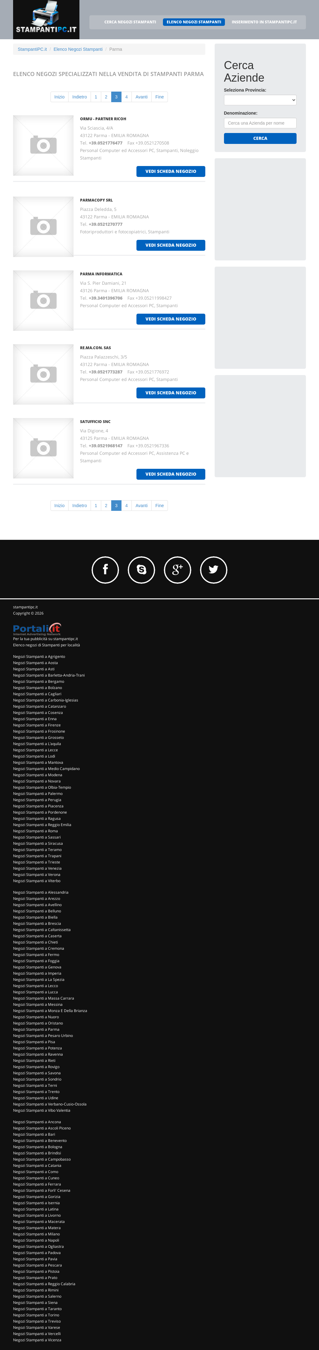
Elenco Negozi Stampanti (78, 49)
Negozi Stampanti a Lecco (35, 985)
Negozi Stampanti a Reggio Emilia (42, 824)
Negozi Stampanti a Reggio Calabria (44, 1283)
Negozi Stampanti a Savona (37, 1073)
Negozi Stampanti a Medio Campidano (46, 768)
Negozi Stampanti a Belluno (37, 911)
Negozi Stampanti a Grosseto (38, 737)
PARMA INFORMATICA (101, 274)
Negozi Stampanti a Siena (35, 1302)
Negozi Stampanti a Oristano (38, 1023)
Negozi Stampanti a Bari (34, 1134)
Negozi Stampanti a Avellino (37, 904)
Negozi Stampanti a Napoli (36, 1240)
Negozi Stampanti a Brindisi (37, 1153)
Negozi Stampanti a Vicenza (37, 1340)
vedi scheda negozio (170, 171)
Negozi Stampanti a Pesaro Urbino (43, 1035)
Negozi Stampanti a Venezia (37, 868)
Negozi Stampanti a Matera (37, 1227)
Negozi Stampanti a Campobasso (42, 1159)
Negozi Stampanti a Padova (37, 1252)
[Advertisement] (270, 206)
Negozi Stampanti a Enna (35, 718)
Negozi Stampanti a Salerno (37, 1296)
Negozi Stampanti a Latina (36, 1209)
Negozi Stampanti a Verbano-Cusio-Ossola (50, 1104)
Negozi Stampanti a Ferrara (37, 1184)
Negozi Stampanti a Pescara (37, 1265)
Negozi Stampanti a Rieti (34, 1060)
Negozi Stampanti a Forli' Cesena (41, 1190)
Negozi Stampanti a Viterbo (36, 880)
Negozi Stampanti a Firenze (37, 725)
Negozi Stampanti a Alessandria (41, 892)
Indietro (79, 96)
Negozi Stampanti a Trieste (36, 862)
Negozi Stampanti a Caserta (37, 936)
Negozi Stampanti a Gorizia (36, 1196)
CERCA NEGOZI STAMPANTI (130, 22)
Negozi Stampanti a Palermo (38, 793)
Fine (159, 96)
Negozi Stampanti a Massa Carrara (43, 998)
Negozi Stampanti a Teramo (37, 849)
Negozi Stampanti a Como (35, 1171)
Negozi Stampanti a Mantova (38, 762)
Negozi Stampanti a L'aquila (37, 743)
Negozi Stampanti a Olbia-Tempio (42, 787)
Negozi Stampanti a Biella (35, 917)
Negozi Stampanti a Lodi (34, 756)
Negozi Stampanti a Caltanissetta (42, 929)
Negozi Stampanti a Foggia (36, 960)
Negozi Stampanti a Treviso (37, 1321)
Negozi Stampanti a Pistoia (36, 1271)
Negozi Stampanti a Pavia (35, 1259)
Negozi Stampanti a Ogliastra (38, 1246)
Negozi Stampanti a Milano (36, 1234)
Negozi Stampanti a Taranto (37, 1308)
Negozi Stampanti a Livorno (37, 1215)
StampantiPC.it (32, 49)
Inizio (60, 96)
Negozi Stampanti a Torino (36, 1315)
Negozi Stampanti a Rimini (36, 1290)
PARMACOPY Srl (96, 200)
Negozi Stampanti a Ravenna (38, 1054)
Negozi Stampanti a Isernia (36, 1202)
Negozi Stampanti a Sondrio (37, 1079)
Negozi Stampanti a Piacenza (38, 806)
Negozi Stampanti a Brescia (37, 923)
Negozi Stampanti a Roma (35, 831)
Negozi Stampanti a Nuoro (36, 1017)
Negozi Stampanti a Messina (38, 1004)
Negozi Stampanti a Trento (36, 1091)
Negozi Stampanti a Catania (37, 1165)
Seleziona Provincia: (245, 90)
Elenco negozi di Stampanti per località (46, 645)
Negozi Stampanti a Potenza (37, 1048)
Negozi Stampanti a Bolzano (37, 687)
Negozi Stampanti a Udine (35, 1097)
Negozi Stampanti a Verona (36, 874)
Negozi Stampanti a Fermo (36, 954)
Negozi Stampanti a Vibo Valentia (41, 1110)
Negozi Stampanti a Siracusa (38, 843)
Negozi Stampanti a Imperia (37, 973)
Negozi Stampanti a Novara (37, 781)
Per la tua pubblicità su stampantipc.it (45, 638)
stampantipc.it (25, 607)
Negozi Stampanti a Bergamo (38, 681)
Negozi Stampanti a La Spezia (38, 979)
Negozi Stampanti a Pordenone (40, 812)
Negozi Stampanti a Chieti (35, 942)
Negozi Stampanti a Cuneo (36, 1178)
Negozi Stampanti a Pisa (34, 1041)
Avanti (142, 96)
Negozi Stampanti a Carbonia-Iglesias (45, 700)
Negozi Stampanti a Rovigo (36, 1066)
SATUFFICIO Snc (95, 421)
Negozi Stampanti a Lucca (35, 992)
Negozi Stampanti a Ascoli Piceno (42, 1128)
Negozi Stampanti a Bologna (37, 1146)
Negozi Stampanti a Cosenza (38, 712)
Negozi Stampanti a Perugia (37, 799)
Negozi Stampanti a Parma (36, 1029)
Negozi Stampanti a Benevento (40, 1140)
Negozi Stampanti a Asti (34, 669)
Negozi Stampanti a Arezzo (36, 898)
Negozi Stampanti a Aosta (35, 662)
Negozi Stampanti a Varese (36, 1327)
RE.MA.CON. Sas (95, 347)
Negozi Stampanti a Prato (35, 1277)
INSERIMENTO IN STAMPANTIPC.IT (264, 22)
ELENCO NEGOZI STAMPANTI (194, 22)
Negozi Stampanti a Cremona (38, 948)
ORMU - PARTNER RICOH (103, 118)
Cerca (260, 138)
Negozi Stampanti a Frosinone (39, 731)
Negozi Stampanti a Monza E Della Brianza (50, 1010)
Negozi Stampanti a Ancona (37, 1121)
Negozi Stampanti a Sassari (37, 837)
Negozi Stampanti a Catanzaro (39, 706)
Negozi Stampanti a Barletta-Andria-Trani (49, 675)
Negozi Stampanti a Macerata (39, 1221)
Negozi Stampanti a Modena (37, 774)
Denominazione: (241, 113)
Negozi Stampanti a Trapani (37, 855)
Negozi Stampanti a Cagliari (37, 693)
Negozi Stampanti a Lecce (35, 750)
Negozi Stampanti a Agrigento (39, 656)
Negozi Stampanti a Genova (37, 967)
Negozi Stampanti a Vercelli (37, 1333)
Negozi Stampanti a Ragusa (37, 818)
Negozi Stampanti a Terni (35, 1085)
